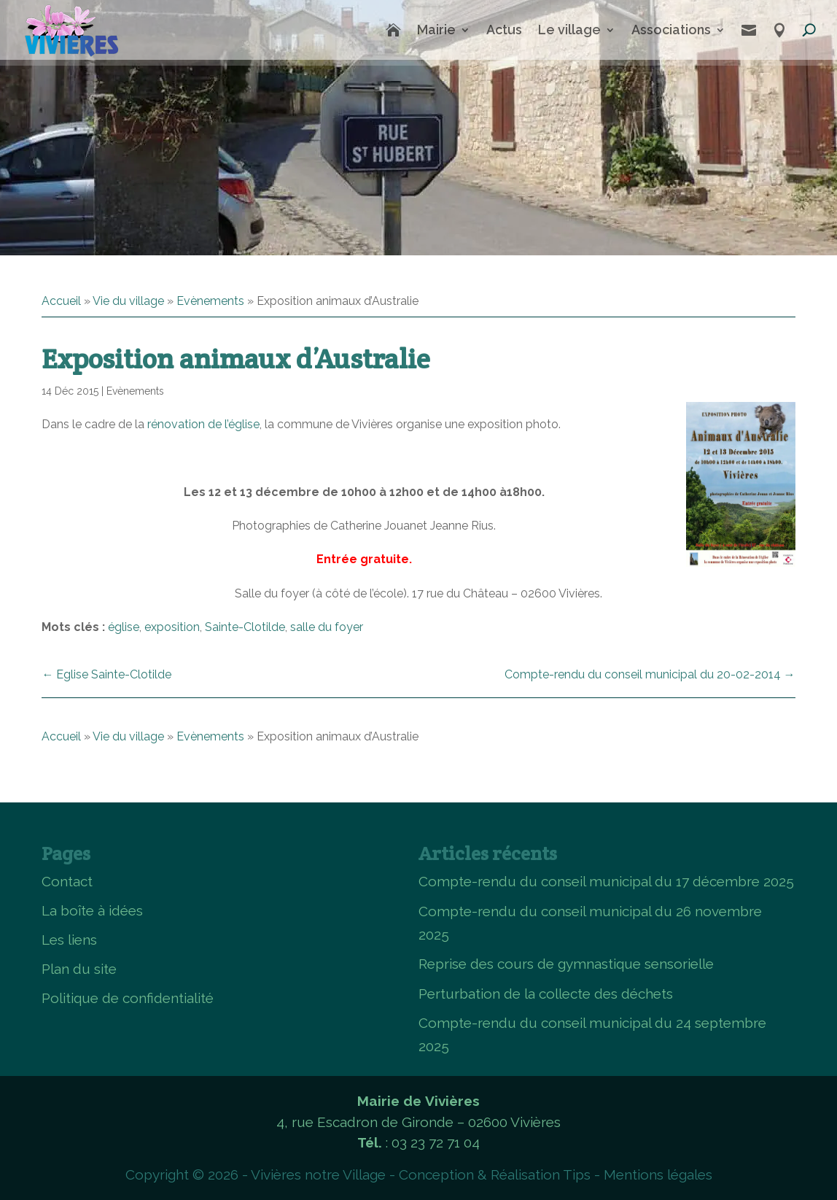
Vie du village (128, 301)
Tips (577, 1174)
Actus (504, 29)
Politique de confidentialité (128, 998)
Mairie (436, 29)
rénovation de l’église (203, 424)
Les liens (69, 940)
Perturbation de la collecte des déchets (545, 994)
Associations (671, 29)
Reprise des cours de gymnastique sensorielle (566, 964)
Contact (67, 881)
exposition (172, 627)
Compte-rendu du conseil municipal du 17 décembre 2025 (606, 881)
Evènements (210, 301)
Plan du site (79, 969)
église (123, 627)
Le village (569, 29)
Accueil (61, 301)
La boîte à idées (92, 910)
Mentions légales (658, 1174)
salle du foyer (326, 627)
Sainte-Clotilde (245, 627)
